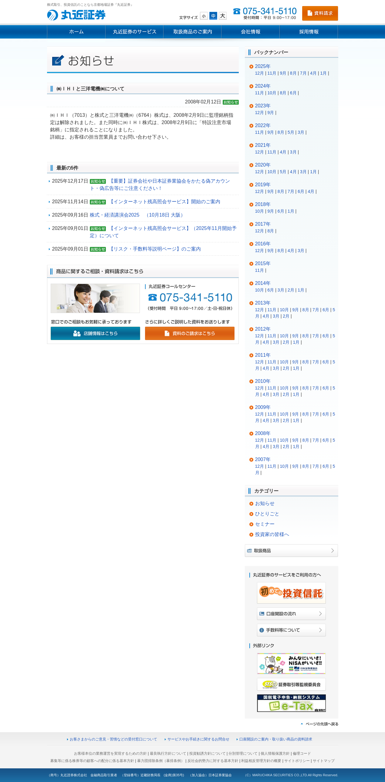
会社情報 (250, 32)
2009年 (263, 407)
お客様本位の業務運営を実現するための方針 (110, 753)
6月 (293, 92)
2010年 (263, 381)
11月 (272, 73)
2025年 (263, 66)
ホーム (76, 32)
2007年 (263, 459)
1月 (323, 73)
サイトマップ (324, 761)
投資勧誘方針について (207, 753)
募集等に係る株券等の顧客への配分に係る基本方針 (92, 761)
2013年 (263, 302)
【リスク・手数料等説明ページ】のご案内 (155, 248)
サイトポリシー (297, 761)
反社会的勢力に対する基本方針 (212, 761)
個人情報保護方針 (275, 753)
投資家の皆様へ (272, 534)
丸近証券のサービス (134, 32)
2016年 (263, 243)
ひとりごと (267, 513)
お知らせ (265, 503)
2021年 (263, 145)
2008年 (263, 433)
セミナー (265, 524)
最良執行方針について (168, 753)
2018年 (263, 204)
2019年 (263, 184)
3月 (301, 132)
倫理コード (302, 753)
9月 (283, 73)
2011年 (263, 355)
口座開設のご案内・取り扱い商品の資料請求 (275, 739)
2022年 (263, 125)
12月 (259, 73)
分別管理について (243, 753)
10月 (272, 92)
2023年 (263, 105)
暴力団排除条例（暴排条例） (160, 761)
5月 (291, 132)
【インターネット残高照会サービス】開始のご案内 (164, 201)
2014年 (263, 283)
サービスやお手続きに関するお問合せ (198, 739)
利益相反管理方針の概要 (261, 761)
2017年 (263, 224)
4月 (313, 73)
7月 (303, 73)
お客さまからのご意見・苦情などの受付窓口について (113, 739)
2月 (291, 290)
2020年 (263, 164)
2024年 (263, 86)
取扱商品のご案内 (192, 32)
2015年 (263, 263)
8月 (293, 73)
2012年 (263, 329)
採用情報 (309, 32)
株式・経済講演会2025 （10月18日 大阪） (138, 214)
